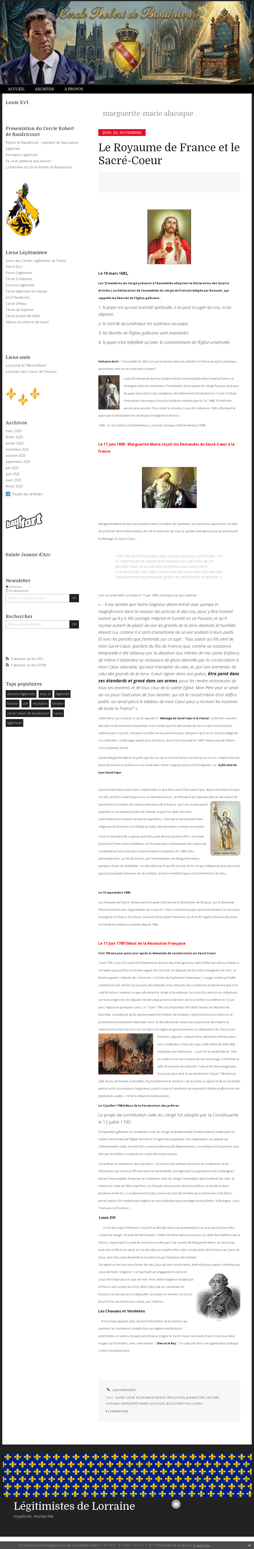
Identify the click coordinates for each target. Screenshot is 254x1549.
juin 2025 (12, 468)
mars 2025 (13, 480)
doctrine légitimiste (21, 694)
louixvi (197, 1403)
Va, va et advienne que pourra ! (28, 161)
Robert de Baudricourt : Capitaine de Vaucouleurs (42, 142)
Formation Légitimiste (22, 155)
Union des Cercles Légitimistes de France (36, 260)
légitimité (62, 694)
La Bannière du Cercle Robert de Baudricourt (39, 167)
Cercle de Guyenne (19, 310)
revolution (40, 703)
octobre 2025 (16, 456)
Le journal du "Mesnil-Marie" (26, 365)
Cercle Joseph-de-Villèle (23, 316)
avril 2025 (13, 474)
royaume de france (150, 1397)
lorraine (57, 703)
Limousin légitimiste (20, 285)
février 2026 (14, 437)
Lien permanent (121, 1390)
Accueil (16, 89)
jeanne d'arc (195, 1397)
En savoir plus (201, 1545)
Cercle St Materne (19, 279)
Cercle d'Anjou (16, 303)
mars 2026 (13, 431)
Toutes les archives (27, 494)
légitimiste (14, 723)
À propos (73, 89)
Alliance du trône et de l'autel (27, 322)
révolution (176, 1397)
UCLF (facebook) (17, 297)
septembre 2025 (18, 462)
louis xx (45, 694)
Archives (44, 89)
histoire (12, 703)
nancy (58, 713)
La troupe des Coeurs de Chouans (31, 371)
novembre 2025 (17, 449)
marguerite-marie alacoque (143, 1403)
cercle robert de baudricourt (28, 713)
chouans (113, 1403)
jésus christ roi (178, 1403)
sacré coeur (125, 1397)
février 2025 (14, 486)
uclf (25, 703)
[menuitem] (19, 89)
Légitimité (13, 148)
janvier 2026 (14, 443)
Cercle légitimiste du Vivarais (26, 291)
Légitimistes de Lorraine (74, 1506)
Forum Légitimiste (19, 273)
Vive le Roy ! (14, 266)
